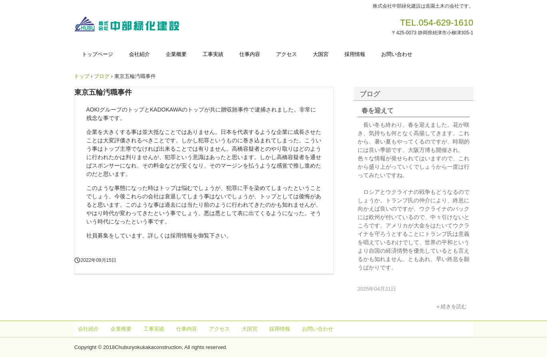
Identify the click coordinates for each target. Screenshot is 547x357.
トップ (82, 76)
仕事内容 (249, 54)
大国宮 (320, 54)
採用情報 (354, 54)
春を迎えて (378, 110)
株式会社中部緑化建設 (129, 25)
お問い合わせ (396, 54)
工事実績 (213, 54)
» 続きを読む (452, 306)
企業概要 (176, 54)
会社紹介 (139, 54)
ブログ (101, 76)
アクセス (286, 54)
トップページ (97, 54)
